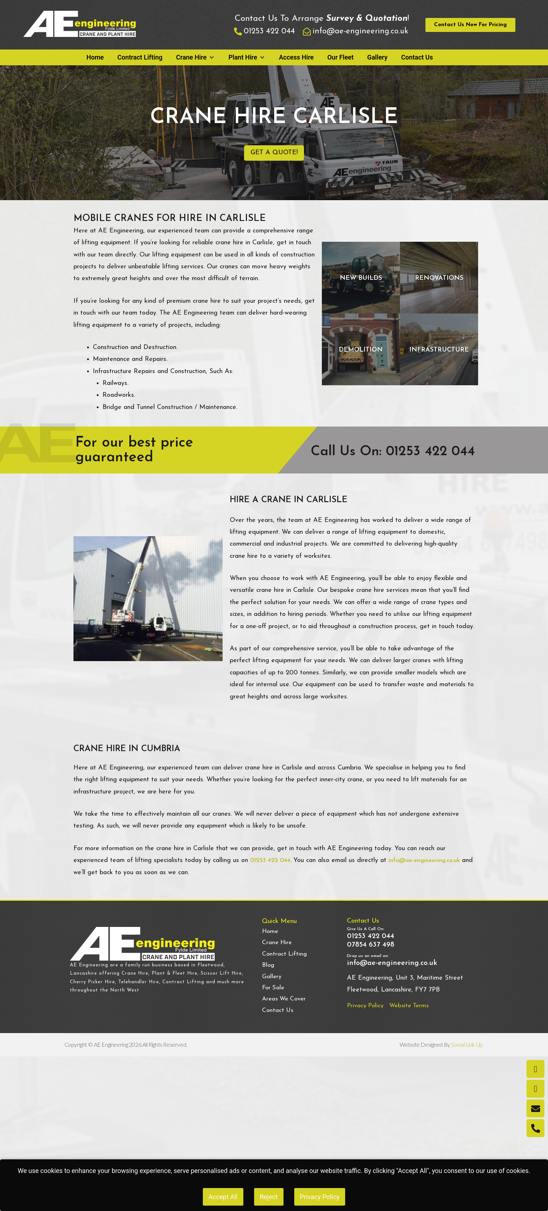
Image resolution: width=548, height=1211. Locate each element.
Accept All (223, 1197)
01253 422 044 (272, 865)
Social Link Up (467, 1055)
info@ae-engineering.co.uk (429, 865)
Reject (269, 1197)
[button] (195, 57)
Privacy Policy (320, 1197)
